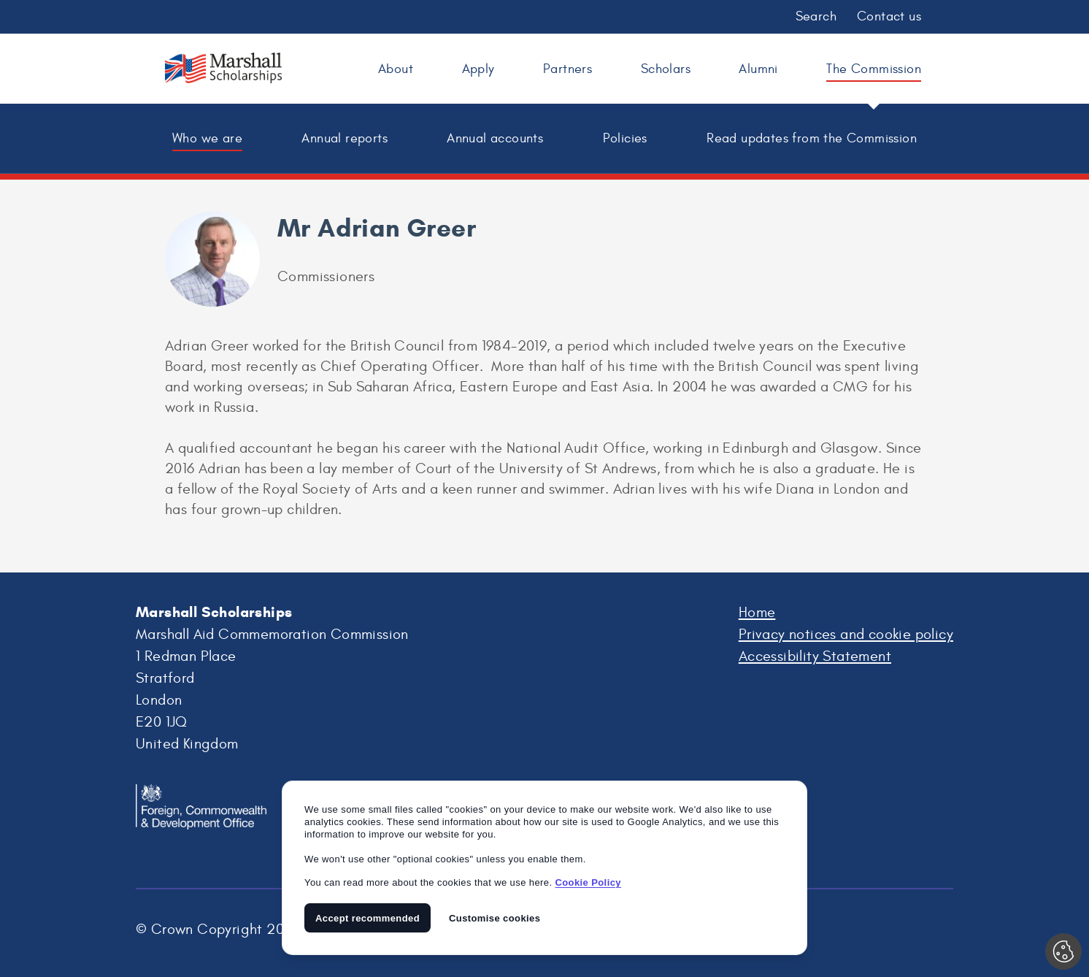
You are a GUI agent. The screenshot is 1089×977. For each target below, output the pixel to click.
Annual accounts (495, 138)
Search (816, 16)
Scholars (665, 69)
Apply (478, 69)
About (395, 69)
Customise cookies (494, 918)
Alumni (758, 69)
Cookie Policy (587, 882)
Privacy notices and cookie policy (846, 634)
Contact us (889, 16)
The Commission (873, 69)
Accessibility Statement (815, 656)
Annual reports (344, 138)
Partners (567, 69)
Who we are (207, 138)
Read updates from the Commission (812, 138)
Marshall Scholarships (223, 71)
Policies (625, 138)
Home (757, 612)
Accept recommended (367, 918)
